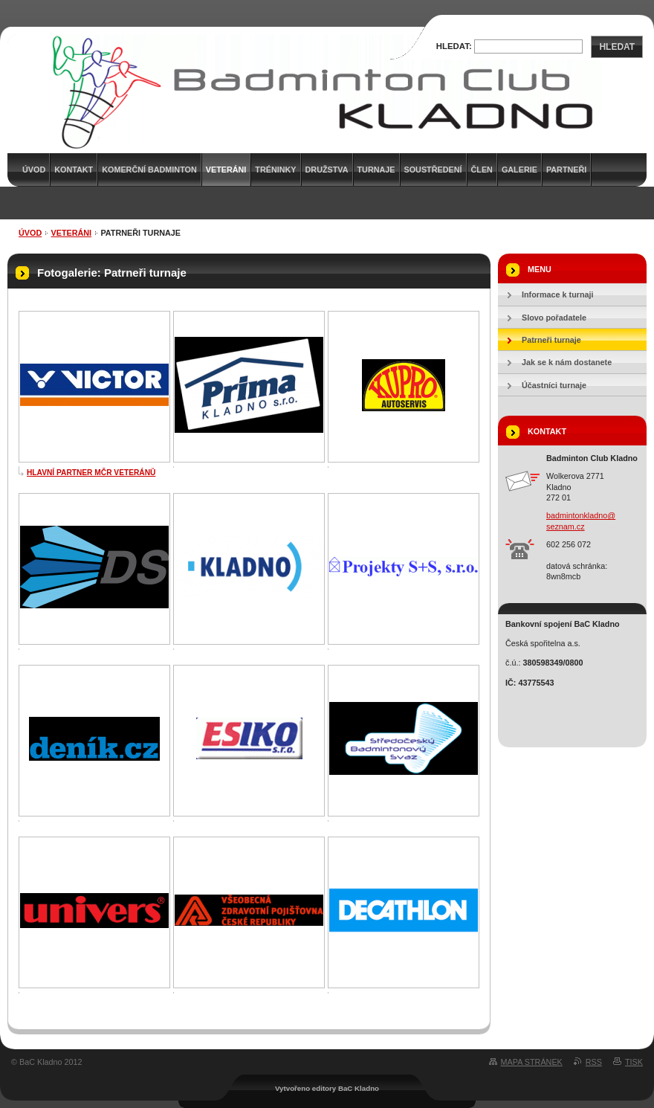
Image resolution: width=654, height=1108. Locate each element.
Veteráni (71, 232)
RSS (594, 1061)
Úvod (30, 232)
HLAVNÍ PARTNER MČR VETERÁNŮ (91, 472)
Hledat (617, 47)
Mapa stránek (532, 1061)
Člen (482, 169)
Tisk (634, 1061)
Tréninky (275, 169)
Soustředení (433, 169)
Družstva (327, 169)
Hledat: (454, 46)
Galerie (519, 169)
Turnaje (376, 169)
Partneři (566, 169)
